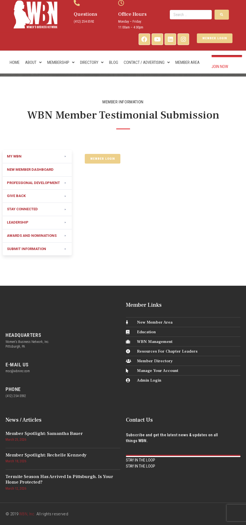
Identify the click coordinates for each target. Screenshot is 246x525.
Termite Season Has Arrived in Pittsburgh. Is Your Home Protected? (59, 479)
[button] (37, 156)
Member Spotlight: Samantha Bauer (44, 434)
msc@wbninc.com (18, 371)
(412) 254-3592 (84, 21)
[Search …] (191, 14)
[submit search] (222, 15)
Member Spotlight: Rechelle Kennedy (46, 455)
